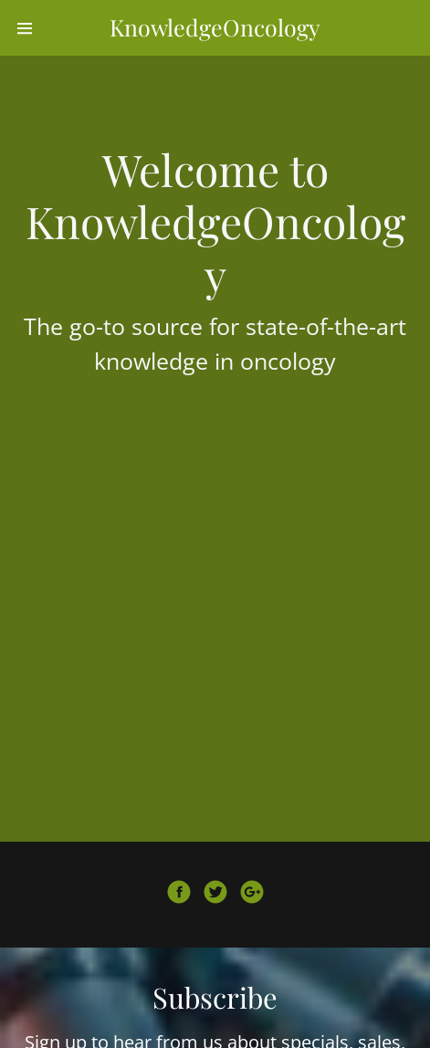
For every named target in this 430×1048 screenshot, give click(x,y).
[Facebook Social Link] (179, 894)
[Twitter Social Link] (215, 894)
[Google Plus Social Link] (252, 894)
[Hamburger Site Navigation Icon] (25, 28)
